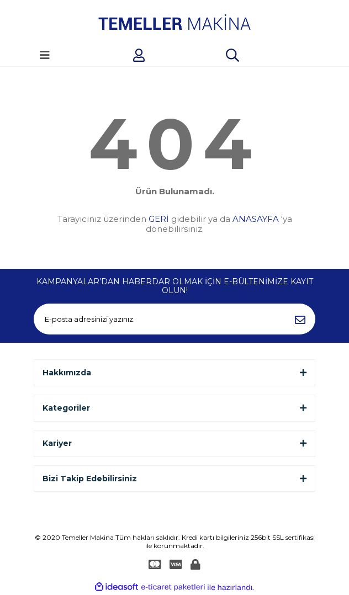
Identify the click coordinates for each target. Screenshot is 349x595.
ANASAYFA (255, 219)
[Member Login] (139, 55)
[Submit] (300, 319)
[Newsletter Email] (174, 319)
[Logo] (174, 22)
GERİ (159, 219)
